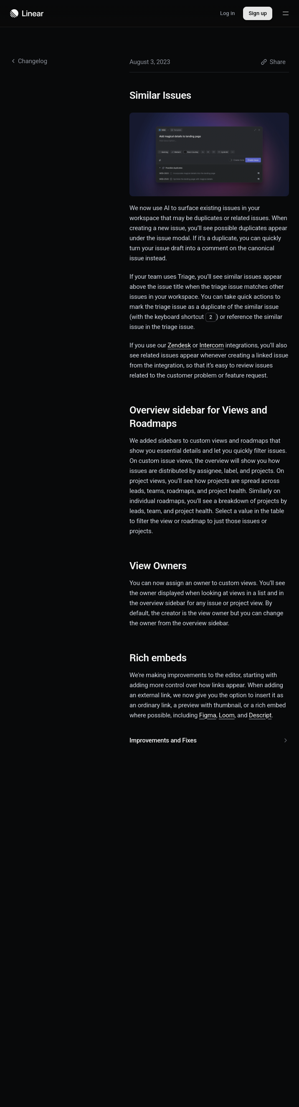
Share (273, 62)
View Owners (163, 566)
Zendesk (179, 345)
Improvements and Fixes (209, 740)
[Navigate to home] (27, 13)
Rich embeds (163, 658)
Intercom (212, 345)
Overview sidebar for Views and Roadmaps (198, 416)
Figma (207, 715)
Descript (260, 715)
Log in (227, 13)
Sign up (257, 13)
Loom (227, 715)
